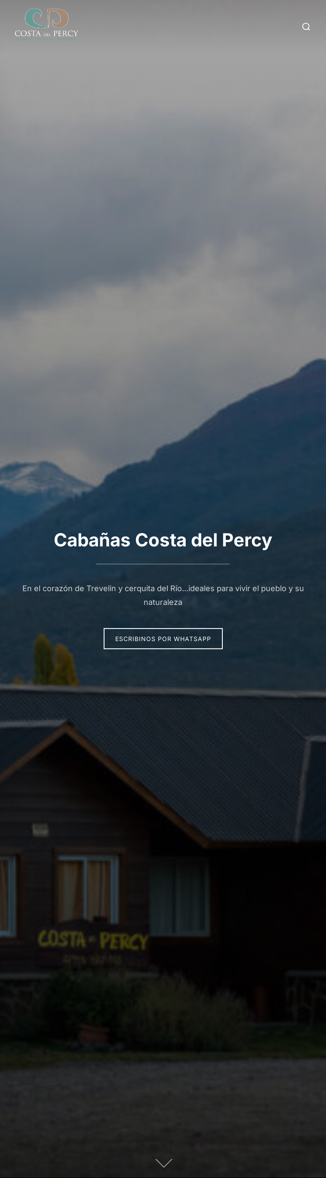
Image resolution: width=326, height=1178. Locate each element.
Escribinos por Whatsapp (163, 638)
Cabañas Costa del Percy (163, 540)
